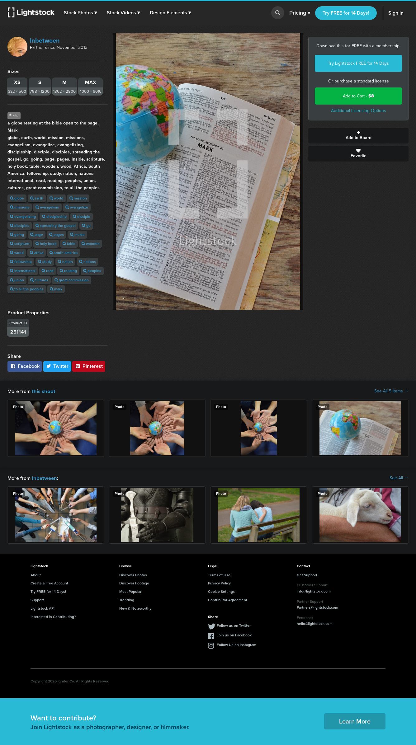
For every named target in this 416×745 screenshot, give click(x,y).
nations (87, 262)
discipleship (54, 216)
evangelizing (23, 216)
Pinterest (89, 366)
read (48, 271)
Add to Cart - (358, 96)
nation (65, 262)
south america (64, 252)
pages (56, 234)
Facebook (25, 366)
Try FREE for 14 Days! (346, 12)
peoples (92, 271)
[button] (80, 12)
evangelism (47, 207)
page (36, 234)
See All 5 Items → (391, 391)
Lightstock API (42, 608)
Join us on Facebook (234, 634)
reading (68, 271)
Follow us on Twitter (234, 625)
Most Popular (130, 591)
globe (17, 198)
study (45, 262)
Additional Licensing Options (358, 110)
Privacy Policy (219, 582)
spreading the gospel (55, 225)
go (86, 225)
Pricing (299, 13)
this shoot (43, 391)
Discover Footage (134, 582)
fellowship (21, 262)
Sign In (396, 12)
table (69, 243)
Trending (126, 599)
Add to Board (358, 135)
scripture (19, 243)
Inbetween (45, 40)
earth (36, 198)
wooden (91, 243)
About (36, 574)
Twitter (57, 366)
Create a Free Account (49, 582)
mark (56, 289)
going (17, 234)
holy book (45, 243)
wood (17, 252)
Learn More (355, 720)
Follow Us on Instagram (236, 644)
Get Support (307, 574)
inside (77, 234)
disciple (81, 216)
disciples (19, 225)
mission (78, 198)
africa (36, 252)
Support (37, 599)
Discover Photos (133, 574)
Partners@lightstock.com (317, 607)
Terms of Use (219, 574)
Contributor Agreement (227, 599)
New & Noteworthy (135, 608)
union (17, 280)
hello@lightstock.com (315, 623)
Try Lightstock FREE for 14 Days (358, 63)
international (22, 271)
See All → (399, 478)
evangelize (76, 207)
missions (19, 207)
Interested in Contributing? (53, 616)
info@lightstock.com (314, 590)
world (56, 198)
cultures (39, 280)
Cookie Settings (221, 591)
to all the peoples (27, 289)
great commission (71, 280)
